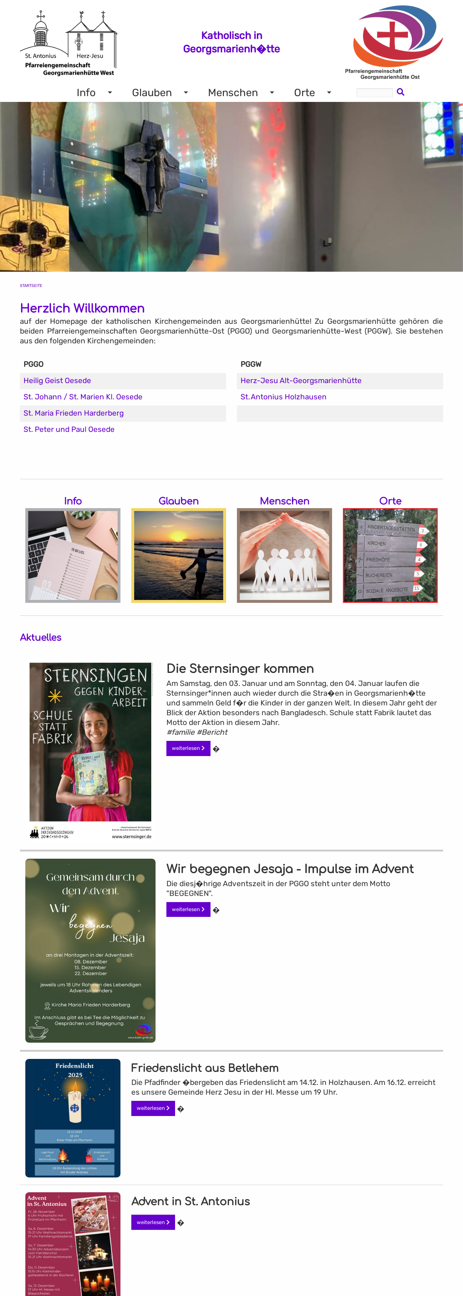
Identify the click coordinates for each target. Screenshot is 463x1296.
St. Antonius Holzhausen (284, 396)
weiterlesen (188, 748)
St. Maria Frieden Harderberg (74, 413)
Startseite (31, 285)
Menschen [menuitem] (233, 92)
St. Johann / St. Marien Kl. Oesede (83, 396)
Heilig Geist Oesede (57, 380)
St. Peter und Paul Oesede (69, 429)
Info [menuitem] (86, 92)
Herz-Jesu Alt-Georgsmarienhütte (301, 380)
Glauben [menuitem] (152, 92)
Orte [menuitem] (304, 92)
